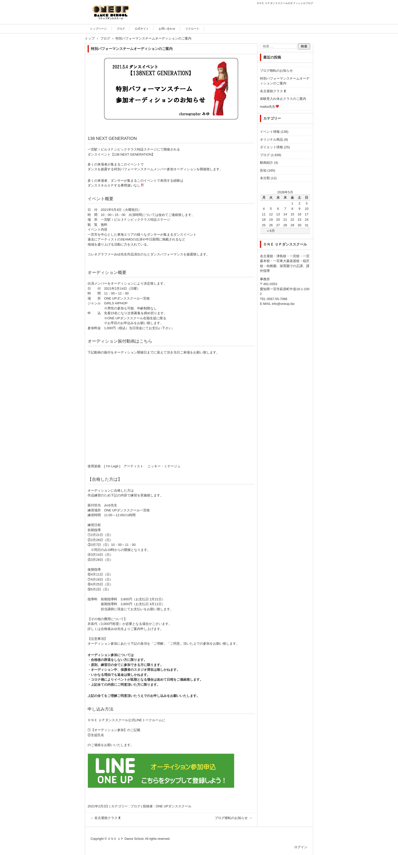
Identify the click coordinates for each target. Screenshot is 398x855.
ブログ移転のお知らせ (233, 818)
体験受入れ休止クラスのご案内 (283, 99)
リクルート (192, 28)
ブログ (121, 28)
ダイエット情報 (271, 147)
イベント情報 (270, 132)
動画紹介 (266, 162)
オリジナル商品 (271, 139)
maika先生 (269, 106)
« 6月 (271, 231)
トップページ (98, 28)
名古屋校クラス (105, 818)
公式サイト (142, 28)
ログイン (300, 847)
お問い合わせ (167, 28)
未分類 (265, 178)
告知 (263, 170)
